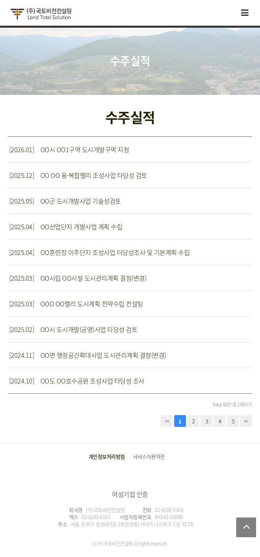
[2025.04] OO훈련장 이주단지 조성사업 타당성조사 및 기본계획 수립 (99, 252)
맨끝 (246, 421)
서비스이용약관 (149, 456)
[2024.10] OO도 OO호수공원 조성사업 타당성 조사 (76, 380)
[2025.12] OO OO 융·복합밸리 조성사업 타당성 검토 (78, 175)
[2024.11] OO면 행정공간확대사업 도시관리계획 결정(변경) (87, 355)
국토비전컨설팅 (40, 14)
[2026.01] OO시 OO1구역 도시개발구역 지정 (69, 149)
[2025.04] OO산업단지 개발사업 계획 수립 (66, 226)
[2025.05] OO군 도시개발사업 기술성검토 (65, 201)
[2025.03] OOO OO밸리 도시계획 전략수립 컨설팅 (76, 303)
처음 (167, 421)
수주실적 (130, 117)
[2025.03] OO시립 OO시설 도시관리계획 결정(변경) (78, 278)
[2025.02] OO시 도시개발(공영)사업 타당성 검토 (73, 329)
